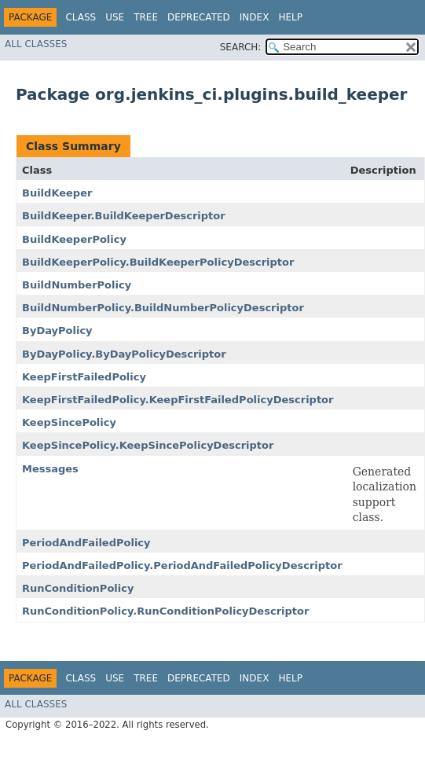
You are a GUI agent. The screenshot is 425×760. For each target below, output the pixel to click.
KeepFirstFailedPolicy (84, 377)
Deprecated (198, 17)
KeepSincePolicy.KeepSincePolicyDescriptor (147, 445)
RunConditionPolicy (78, 588)
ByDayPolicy (57, 330)
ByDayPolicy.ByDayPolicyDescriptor (124, 354)
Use (114, 17)
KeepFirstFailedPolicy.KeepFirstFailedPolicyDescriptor (177, 400)
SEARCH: (241, 47)
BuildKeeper (57, 193)
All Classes (36, 44)
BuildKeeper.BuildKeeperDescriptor (123, 216)
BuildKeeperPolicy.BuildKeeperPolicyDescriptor (158, 262)
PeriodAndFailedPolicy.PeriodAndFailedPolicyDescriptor (182, 565)
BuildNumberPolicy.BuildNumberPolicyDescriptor (163, 308)
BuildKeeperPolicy (74, 239)
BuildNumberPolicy (76, 285)
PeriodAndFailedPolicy (86, 543)
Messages (50, 469)
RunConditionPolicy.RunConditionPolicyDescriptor (165, 611)
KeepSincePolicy (69, 422)
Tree (146, 17)
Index (254, 17)
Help (290, 17)
